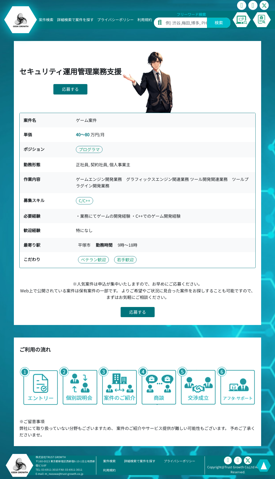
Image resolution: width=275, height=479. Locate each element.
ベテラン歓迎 (93, 259)
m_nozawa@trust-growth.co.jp (64, 474)
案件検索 (46, 19)
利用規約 (144, 19)
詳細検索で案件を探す (75, 19)
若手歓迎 (125, 259)
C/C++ (84, 200)
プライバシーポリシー (115, 19)
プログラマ (89, 149)
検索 (219, 22)
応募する (70, 89)
